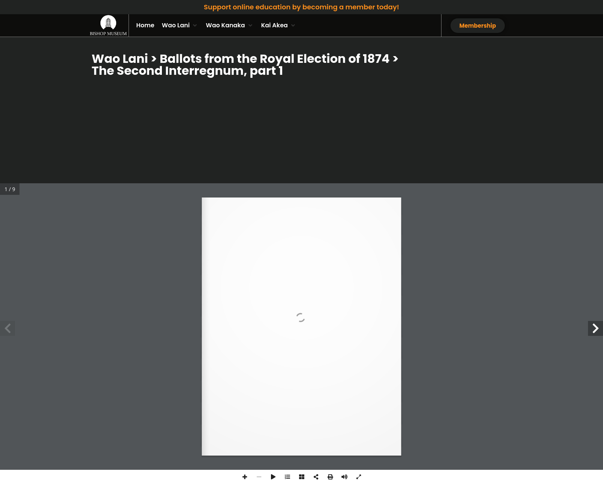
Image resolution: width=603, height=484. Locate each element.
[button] (180, 25)
